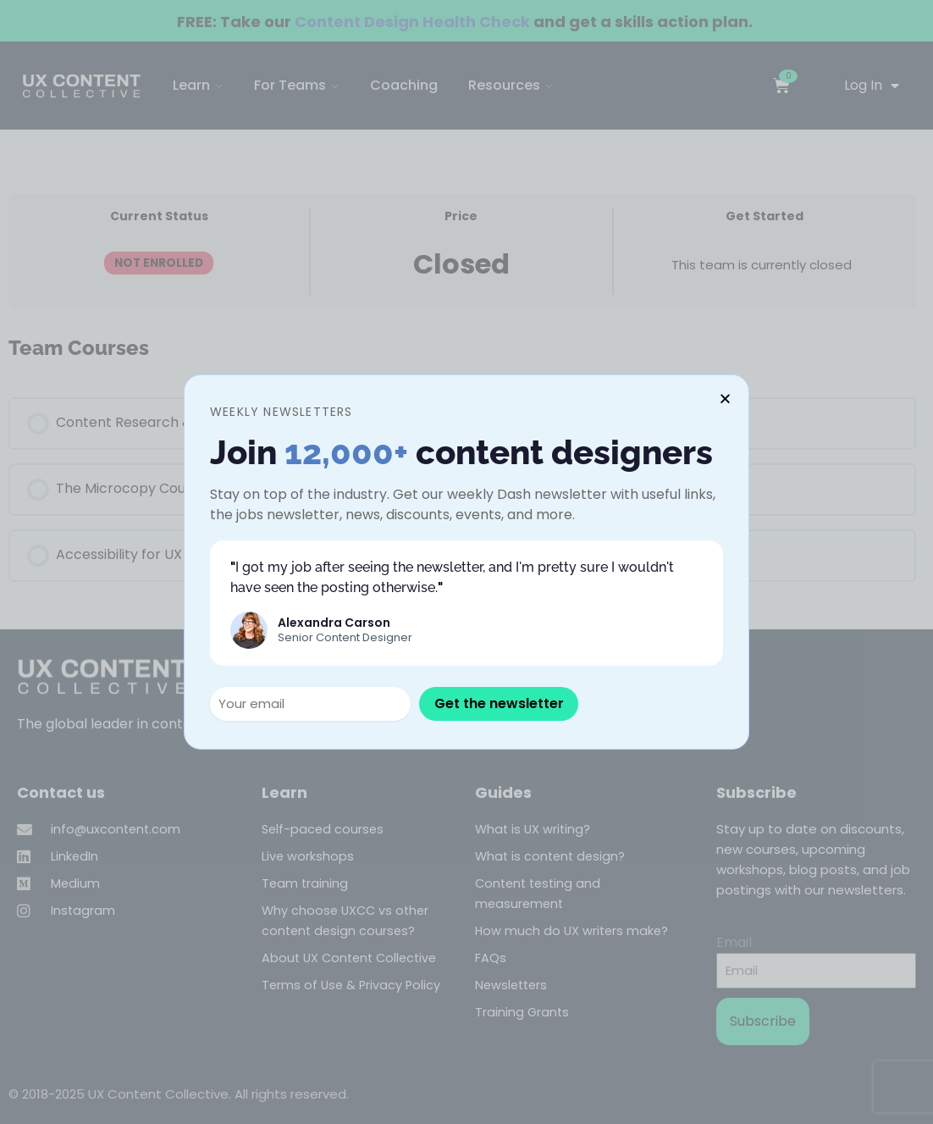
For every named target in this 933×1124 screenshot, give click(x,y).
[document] (466, 562)
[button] (725, 398)
